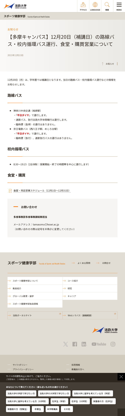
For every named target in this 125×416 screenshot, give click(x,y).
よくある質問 (84, 262)
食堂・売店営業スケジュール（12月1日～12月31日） (42, 190)
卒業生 (38, 409)
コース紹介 (73, 280)
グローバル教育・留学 (23, 296)
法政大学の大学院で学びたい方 (54, 393)
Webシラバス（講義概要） (80, 315)
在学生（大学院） (80, 401)
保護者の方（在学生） (103, 401)
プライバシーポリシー (23, 369)
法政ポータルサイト (22, 315)
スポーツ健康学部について (25, 280)
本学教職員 (52, 409)
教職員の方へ (78, 369)
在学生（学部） (59, 401)
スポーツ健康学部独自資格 (25, 303)
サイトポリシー (20, 365)
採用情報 (76, 365)
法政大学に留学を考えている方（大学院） (27, 401)
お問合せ (106, 262)
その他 (67, 409)
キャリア (72, 296)
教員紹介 (17, 288)
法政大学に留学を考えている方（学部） (92, 393)
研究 (70, 288)
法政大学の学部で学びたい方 (21, 393)
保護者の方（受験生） (18, 409)
